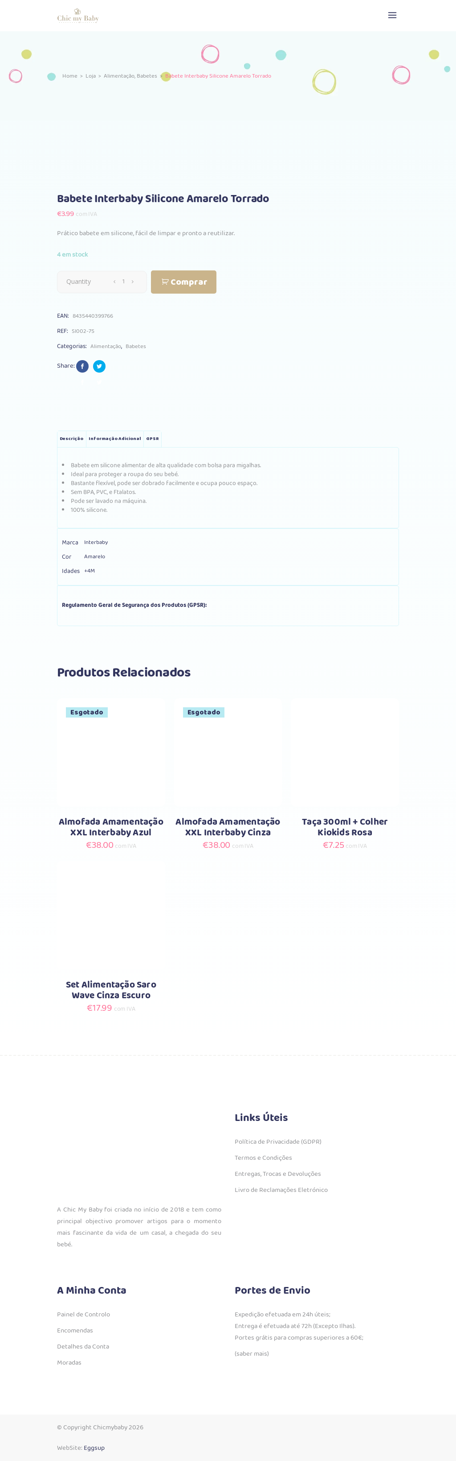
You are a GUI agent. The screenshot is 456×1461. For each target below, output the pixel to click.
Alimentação (119, 76)
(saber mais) (252, 1354)
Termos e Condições (263, 1158)
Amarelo (94, 556)
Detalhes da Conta (83, 1346)
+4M (89, 571)
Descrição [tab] (71, 439)
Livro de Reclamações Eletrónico (281, 1190)
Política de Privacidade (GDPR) (278, 1142)
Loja (91, 76)
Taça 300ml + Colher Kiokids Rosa (345, 827)
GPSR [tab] (152, 439)
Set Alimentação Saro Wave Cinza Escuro (111, 990)
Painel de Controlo (83, 1314)
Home (69, 76)
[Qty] (123, 281)
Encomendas (75, 1330)
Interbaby (96, 542)
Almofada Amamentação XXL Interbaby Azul (111, 827)
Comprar (189, 282)
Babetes (147, 76)
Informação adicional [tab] (115, 439)
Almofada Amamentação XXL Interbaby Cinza (227, 827)
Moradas (69, 1362)
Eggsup (94, 1448)
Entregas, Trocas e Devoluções (278, 1174)
